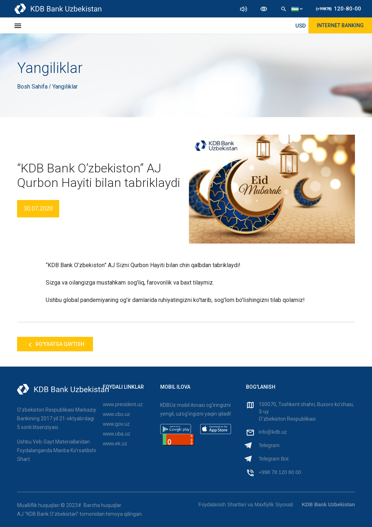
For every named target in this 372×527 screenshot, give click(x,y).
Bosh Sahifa (33, 86)
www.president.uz (123, 404)
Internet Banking (340, 25)
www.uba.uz (116, 434)
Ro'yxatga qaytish (55, 344)
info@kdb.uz (273, 432)
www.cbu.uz (116, 414)
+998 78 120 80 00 (280, 472)
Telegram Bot (273, 459)
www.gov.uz (116, 424)
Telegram (269, 445)
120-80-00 (338, 8)
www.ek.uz (115, 443)
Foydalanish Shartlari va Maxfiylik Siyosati (245, 504)
